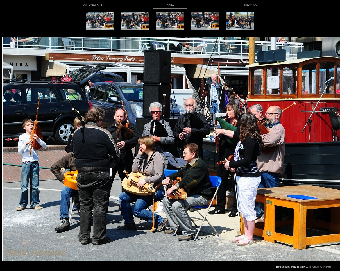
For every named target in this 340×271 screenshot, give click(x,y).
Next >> (250, 5)
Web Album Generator (319, 266)
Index (170, 5)
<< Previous (92, 5)
